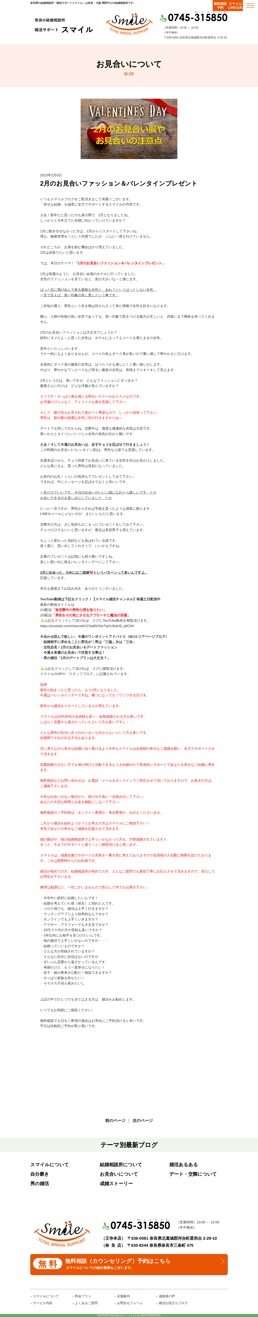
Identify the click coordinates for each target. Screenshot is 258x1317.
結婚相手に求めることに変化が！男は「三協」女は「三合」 (90, 642)
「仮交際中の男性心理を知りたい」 (79, 610)
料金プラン (83, 1296)
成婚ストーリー (116, 1183)
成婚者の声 (167, 1296)
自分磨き (39, 1174)
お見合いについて (119, 1174)
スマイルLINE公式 (235, 5)
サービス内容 (42, 1303)
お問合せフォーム (130, 1303)
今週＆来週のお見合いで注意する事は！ (74, 652)
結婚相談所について (121, 1164)
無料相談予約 (220, 5)
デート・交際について (193, 1174)
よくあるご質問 (86, 1303)
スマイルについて (49, 1164)
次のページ (143, 1120)
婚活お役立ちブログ (173, 1303)
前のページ (115, 1120)
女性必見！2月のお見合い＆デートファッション (80, 647)
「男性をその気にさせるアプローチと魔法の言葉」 (91, 615)
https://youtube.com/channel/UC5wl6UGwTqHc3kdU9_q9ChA (87, 626)
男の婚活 (39, 1183)
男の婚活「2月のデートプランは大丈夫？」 (77, 658)
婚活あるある (183, 1164)
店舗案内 (123, 1296)
